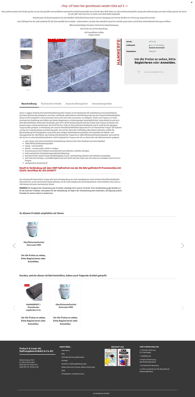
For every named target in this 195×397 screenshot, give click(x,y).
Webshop (89, 393)
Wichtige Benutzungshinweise (73, 357)
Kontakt (65, 360)
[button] (28, 90)
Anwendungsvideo (102, 103)
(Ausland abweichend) (157, 47)
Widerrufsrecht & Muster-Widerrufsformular (78, 367)
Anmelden (167, 62)
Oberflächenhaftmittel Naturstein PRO (34, 243)
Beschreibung (29, 103)
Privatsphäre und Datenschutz (73, 374)
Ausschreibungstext (77, 103)
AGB (63, 370)
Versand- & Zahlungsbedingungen (74, 364)
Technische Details (51, 103)
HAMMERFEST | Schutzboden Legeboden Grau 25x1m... (33, 307)
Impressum (66, 350)
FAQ (63, 354)
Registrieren (143, 62)
